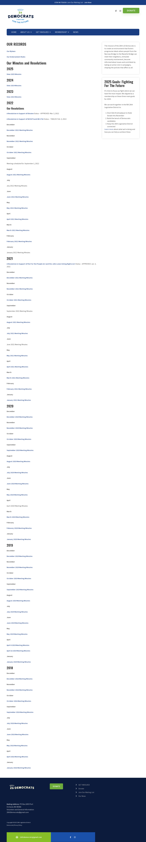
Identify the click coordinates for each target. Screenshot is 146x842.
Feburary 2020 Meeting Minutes (19, 528)
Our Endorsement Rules (16, 57)
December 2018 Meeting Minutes (19, 679)
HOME (14, 32)
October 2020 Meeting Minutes (19, 439)
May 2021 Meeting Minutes (17, 355)
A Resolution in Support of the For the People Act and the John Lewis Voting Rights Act (41, 264)
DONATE (131, 10)
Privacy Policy (18, 825)
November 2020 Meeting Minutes (20, 428)
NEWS (75, 32)
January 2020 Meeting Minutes (19, 539)
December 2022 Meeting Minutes (20, 130)
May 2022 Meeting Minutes (17, 208)
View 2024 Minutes (14, 85)
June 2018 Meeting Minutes (17, 734)
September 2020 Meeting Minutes (20, 450)
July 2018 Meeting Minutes (17, 723)
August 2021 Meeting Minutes (18, 322)
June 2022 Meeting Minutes (18, 197)
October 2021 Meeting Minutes (19, 300)
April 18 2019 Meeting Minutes (18, 651)
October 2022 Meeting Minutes (19, 152)
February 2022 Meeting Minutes (19, 241)
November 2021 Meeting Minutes (20, 289)
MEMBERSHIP (61, 32)
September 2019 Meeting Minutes (20, 589)
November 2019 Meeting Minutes (20, 567)
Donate (81, 788)
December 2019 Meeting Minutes (19, 556)
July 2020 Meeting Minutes (17, 472)
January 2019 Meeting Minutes (19, 662)
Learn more (108, 129)
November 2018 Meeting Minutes (20, 690)
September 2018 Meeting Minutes (20, 712)
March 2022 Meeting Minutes (18, 230)
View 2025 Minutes (14, 74)
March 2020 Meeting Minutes (18, 517)
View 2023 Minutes (14, 97)
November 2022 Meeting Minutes (20, 141)
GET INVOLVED (42, 32)
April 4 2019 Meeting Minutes (18, 645)
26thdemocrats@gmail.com (31, 837)
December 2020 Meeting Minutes (20, 417)
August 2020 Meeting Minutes (18, 461)
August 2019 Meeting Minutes (18, 601)
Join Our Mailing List (86, 792)
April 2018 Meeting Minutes (17, 756)
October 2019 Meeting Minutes (19, 578)
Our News (82, 796)
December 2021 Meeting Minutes (20, 278)
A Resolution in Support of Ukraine (20, 113)
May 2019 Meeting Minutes (17, 634)
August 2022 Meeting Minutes (18, 174)
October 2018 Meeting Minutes (19, 701)
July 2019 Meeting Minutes (17, 612)
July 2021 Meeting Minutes (17, 333)
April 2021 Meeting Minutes (17, 367)
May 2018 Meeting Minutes (17, 745)
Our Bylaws (11, 51)
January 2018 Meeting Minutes (19, 768)
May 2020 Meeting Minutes (17, 495)
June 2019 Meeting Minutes (17, 623)
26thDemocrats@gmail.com (18, 812)
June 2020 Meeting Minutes (17, 483)
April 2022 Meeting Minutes (17, 219)
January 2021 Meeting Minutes (19, 400)
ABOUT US (25, 32)
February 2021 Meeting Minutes (19, 389)
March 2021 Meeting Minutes (18, 378)
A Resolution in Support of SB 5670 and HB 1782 (25, 119)
